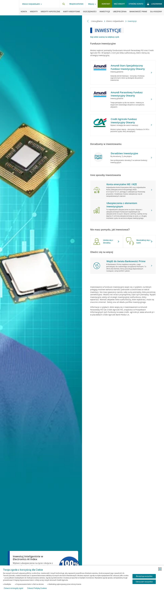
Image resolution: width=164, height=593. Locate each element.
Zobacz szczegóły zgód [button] (13, 588)
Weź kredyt (119, 4)
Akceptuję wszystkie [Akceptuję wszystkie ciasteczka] (144, 576)
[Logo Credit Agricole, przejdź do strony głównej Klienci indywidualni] (9, 7)
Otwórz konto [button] (136, 4)
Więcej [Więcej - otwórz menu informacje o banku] (91, 4)
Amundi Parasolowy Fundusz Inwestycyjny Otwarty (127, 94)
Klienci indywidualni (115, 21)
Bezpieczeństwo (76, 4)
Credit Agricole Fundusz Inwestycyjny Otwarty (124, 121)
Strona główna (96, 21)
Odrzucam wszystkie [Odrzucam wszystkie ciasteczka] (144, 582)
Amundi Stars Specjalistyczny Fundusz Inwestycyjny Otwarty (128, 67)
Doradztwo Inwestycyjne (124, 153)
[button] (160, 569)
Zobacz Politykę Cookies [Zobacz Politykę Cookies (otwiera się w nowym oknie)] (37, 588)
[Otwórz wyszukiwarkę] (63, 4)
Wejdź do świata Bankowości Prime (125, 261)
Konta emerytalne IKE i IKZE (121, 184)
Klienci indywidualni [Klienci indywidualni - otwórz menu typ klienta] (31, 4)
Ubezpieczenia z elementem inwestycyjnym (121, 205)
